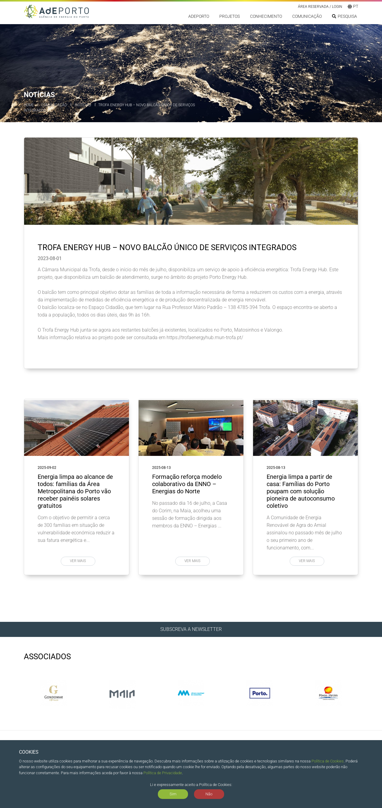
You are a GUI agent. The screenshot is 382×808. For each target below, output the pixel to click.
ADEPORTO (198, 16)
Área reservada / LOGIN (320, 7)
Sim (173, 794)
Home (29, 105)
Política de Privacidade (162, 773)
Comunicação (307, 16)
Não (208, 794)
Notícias (83, 105)
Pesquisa (344, 16)
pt (353, 7)
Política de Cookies (328, 761)
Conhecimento (266, 16)
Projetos (229, 16)
